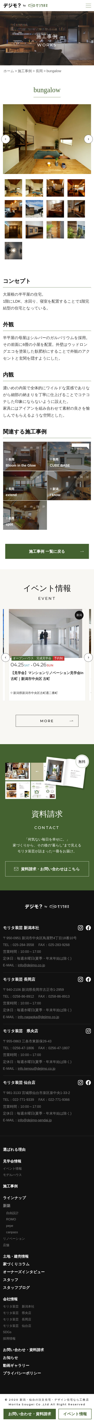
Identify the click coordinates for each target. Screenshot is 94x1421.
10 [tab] (34, 229)
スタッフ (10, 1280)
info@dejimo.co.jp (31, 965)
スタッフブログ (16, 1288)
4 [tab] (76, 188)
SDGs (7, 1332)
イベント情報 (12, 1168)
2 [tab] (34, 188)
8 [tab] (76, 209)
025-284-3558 (23, 945)
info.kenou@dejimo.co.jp (36, 1068)
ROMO (11, 1219)
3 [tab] (55, 188)
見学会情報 (12, 1161)
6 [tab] (34, 209)
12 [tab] (76, 229)
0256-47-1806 (23, 1048)
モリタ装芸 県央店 (17, 1313)
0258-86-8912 (23, 996)
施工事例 (10, 1186)
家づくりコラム (16, 1264)
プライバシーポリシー (22, 1373)
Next (88, 139)
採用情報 (9, 1338)
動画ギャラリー (16, 1365)
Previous (5, 139)
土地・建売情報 (16, 1256)
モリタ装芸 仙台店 (17, 1326)
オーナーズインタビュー (24, 1272)
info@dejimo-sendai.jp (35, 1120)
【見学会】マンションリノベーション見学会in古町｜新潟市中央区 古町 (47, 676)
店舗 (6, 1245)
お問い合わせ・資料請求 (23, 1350)
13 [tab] (13, 250)
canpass (12, 1232)
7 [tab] (55, 209)
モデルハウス (12, 1175)
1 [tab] (13, 188)
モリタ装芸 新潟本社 (18, 1306)
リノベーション (14, 1238)
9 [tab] (13, 229)
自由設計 (12, 1213)
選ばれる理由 (14, 1150)
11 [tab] (55, 229)
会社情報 (10, 1299)
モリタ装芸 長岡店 (17, 1319)
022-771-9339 (23, 1099)
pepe (9, 1226)
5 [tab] (13, 209)
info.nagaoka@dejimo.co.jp (38, 1017)
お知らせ (10, 1358)
